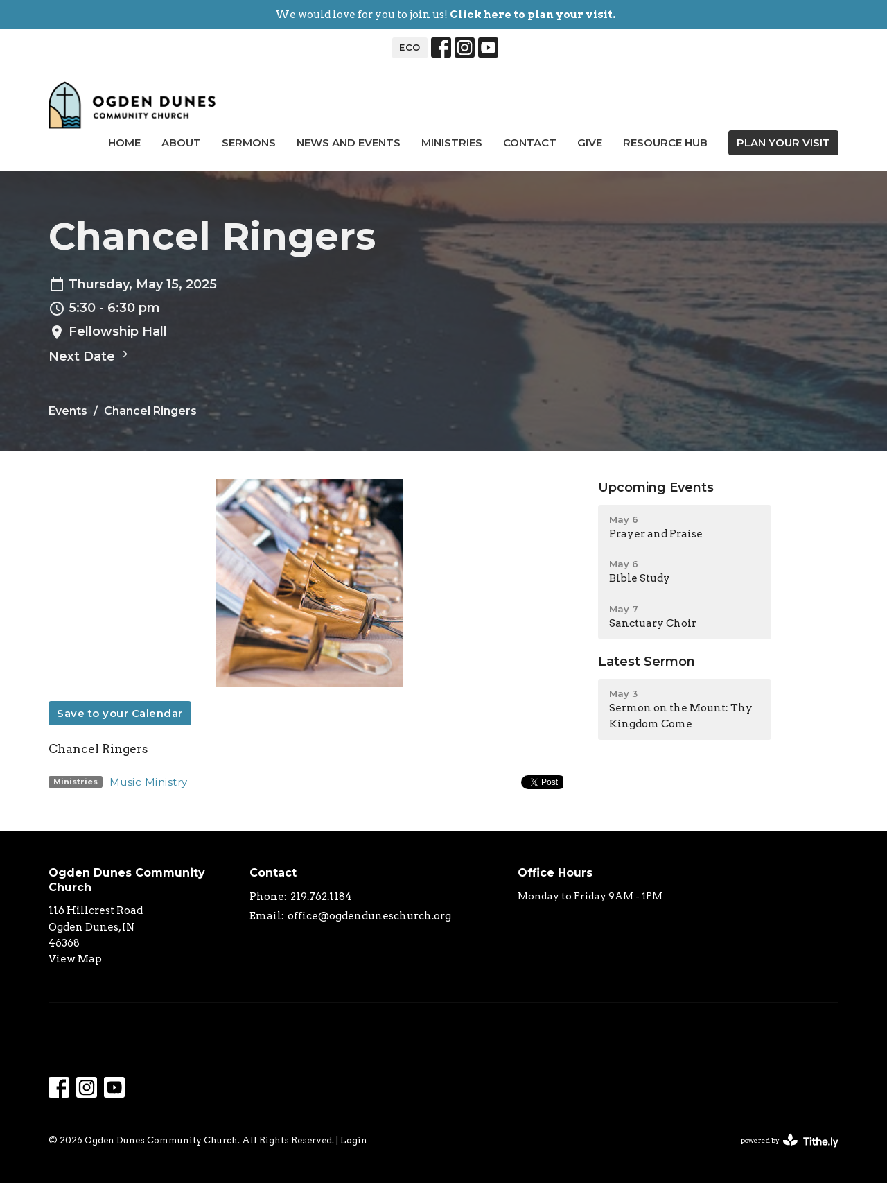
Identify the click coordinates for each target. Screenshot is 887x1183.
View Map (75, 959)
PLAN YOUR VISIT (783, 142)
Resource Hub (665, 142)
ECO (410, 47)
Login (353, 1140)
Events (68, 410)
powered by (789, 1141)
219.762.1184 (321, 896)
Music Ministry (148, 781)
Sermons (249, 142)
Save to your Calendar (120, 713)
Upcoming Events (656, 487)
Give (589, 142)
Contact (529, 142)
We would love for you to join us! (445, 14)
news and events (349, 142)
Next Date (90, 355)
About (181, 142)
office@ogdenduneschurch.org (369, 916)
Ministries (451, 142)
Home (124, 142)
